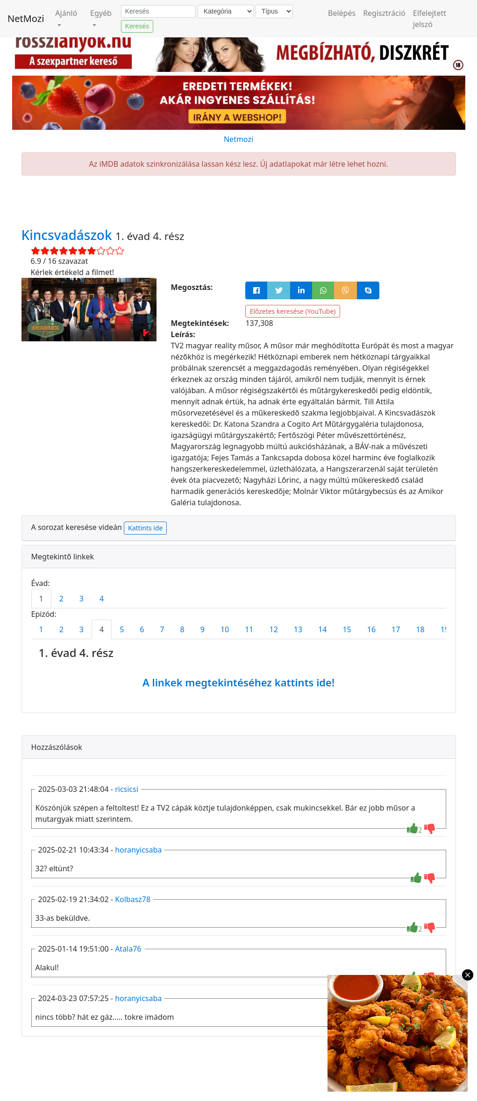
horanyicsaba (138, 850)
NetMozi (25, 18)
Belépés (342, 13)
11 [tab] (249, 629)
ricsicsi (126, 789)
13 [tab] (298, 629)
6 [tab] (142, 629)
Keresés (137, 26)
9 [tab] (202, 629)
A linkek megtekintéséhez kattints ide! (238, 682)
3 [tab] (81, 598)
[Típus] (274, 11)
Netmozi (238, 139)
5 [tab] (122, 629)
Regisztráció (384, 13)
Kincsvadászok (68, 235)
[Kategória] (226, 11)
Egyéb (101, 13)
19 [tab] (445, 629)
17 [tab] (396, 629)
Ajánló (66, 13)
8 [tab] (182, 629)
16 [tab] (371, 629)
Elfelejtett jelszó (429, 18)
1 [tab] (41, 598)
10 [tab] (225, 629)
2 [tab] (61, 598)
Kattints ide (145, 527)
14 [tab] (322, 629)
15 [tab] (346, 629)
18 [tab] (420, 629)
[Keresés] (158, 11)
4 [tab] (102, 598)
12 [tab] (274, 629)
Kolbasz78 (132, 899)
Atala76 (128, 949)
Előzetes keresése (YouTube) (292, 311)
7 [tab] (162, 629)
